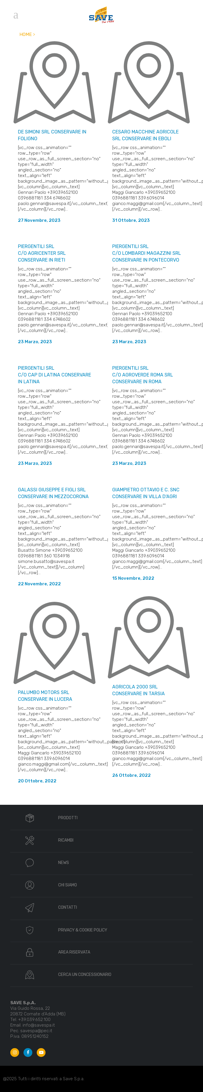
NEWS (63, 862)
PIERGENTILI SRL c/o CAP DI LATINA (54, 374)
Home (25, 34)
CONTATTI (67, 907)
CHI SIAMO (67, 885)
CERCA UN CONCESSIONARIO (84, 974)
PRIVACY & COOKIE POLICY (82, 930)
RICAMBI (65, 840)
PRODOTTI (68, 817)
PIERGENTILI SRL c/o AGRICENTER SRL (42, 253)
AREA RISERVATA (74, 952)
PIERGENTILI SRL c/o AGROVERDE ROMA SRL (142, 374)
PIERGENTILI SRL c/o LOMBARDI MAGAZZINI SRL (146, 253)
